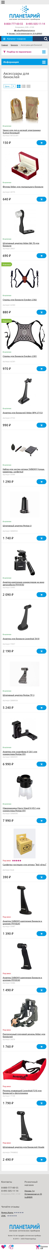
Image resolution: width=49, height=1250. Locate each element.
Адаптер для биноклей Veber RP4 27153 (23, 412)
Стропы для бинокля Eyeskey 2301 (20, 356)
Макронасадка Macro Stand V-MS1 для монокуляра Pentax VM (21, 809)
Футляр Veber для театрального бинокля (23, 186)
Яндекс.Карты (7, 1212)
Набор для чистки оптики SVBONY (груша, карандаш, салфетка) (24, 470)
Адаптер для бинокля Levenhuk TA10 (21, 638)
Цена (7, 86)
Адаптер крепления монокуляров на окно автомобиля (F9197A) (23, 583)
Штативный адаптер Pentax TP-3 (18, 695)
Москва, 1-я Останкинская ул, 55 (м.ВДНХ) (25, 33)
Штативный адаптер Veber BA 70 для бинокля (21, 244)
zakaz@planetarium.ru (25, 30)
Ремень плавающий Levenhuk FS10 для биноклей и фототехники (22, 1091)
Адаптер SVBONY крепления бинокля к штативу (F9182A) (22, 922)
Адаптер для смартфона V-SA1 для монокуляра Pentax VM (20, 752)
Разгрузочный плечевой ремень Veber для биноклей (24, 1035)
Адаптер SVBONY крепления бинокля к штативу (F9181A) (22, 978)
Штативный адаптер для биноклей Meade (23, 1147)
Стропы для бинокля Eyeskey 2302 (20, 299)
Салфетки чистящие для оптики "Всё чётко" (24, 864)
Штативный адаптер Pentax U (17, 525)
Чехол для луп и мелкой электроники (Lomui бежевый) (22, 131)
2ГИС (3, 1215)
